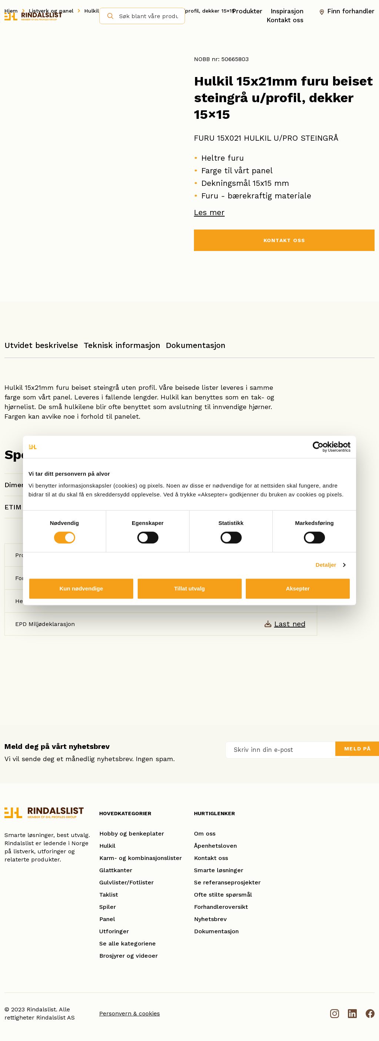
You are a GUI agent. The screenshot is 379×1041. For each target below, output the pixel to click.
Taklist (108, 894)
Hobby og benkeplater (131, 833)
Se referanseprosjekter (227, 882)
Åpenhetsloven (215, 845)
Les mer (209, 212)
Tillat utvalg (189, 588)
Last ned (289, 623)
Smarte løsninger (218, 870)
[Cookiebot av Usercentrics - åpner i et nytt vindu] (318, 446)
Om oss (204, 833)
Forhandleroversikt (221, 906)
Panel (107, 919)
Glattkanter (115, 870)
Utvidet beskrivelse (41, 345)
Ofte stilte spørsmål (223, 894)
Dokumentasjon (195, 345)
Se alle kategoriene (127, 943)
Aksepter (297, 588)
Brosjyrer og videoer (128, 955)
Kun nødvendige (81, 588)
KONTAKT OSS (284, 241)
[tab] (41, 349)
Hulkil (107, 845)
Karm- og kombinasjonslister (140, 857)
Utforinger (114, 931)
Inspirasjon (287, 10)
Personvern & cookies (129, 1013)
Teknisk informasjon (122, 345)
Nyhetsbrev (210, 919)
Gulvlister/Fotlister (126, 882)
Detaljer (326, 565)
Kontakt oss (284, 19)
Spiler (107, 906)
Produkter (247, 10)
